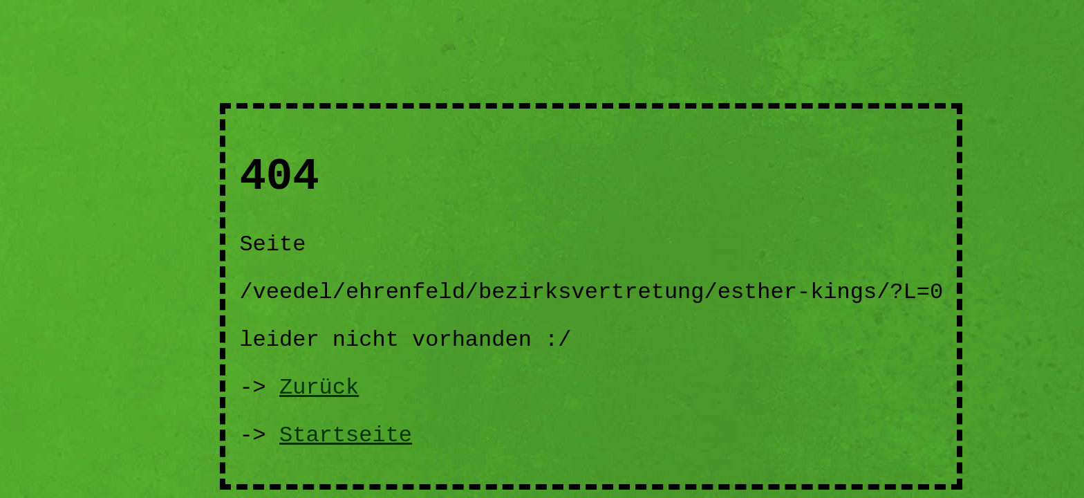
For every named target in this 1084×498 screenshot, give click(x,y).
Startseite (345, 435)
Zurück (319, 387)
